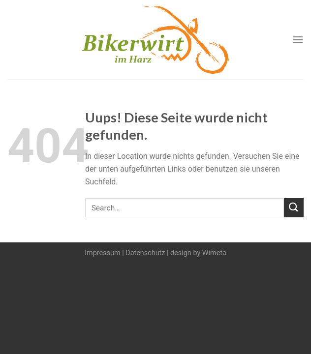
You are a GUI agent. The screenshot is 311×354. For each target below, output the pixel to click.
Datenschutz (145, 253)
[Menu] (298, 40)
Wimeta (214, 253)
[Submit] (294, 207)
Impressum (102, 253)
